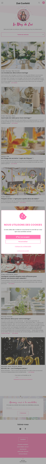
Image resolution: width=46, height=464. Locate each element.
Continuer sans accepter (23, 250)
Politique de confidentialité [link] (23, 246)
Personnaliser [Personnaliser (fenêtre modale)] (23, 242)
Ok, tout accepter (23, 237)
